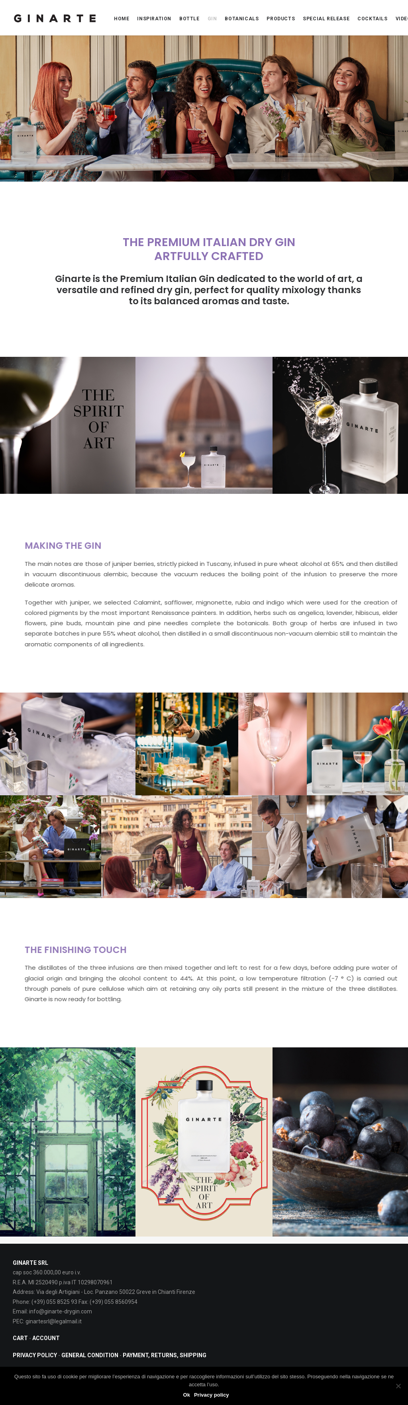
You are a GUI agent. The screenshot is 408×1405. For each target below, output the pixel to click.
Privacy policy (211, 1395)
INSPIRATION (154, 19)
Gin (212, 19)
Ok (186, 1395)
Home (121, 19)
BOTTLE (189, 19)
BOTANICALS (242, 19)
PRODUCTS (281, 19)
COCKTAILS (372, 19)
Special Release (326, 19)
